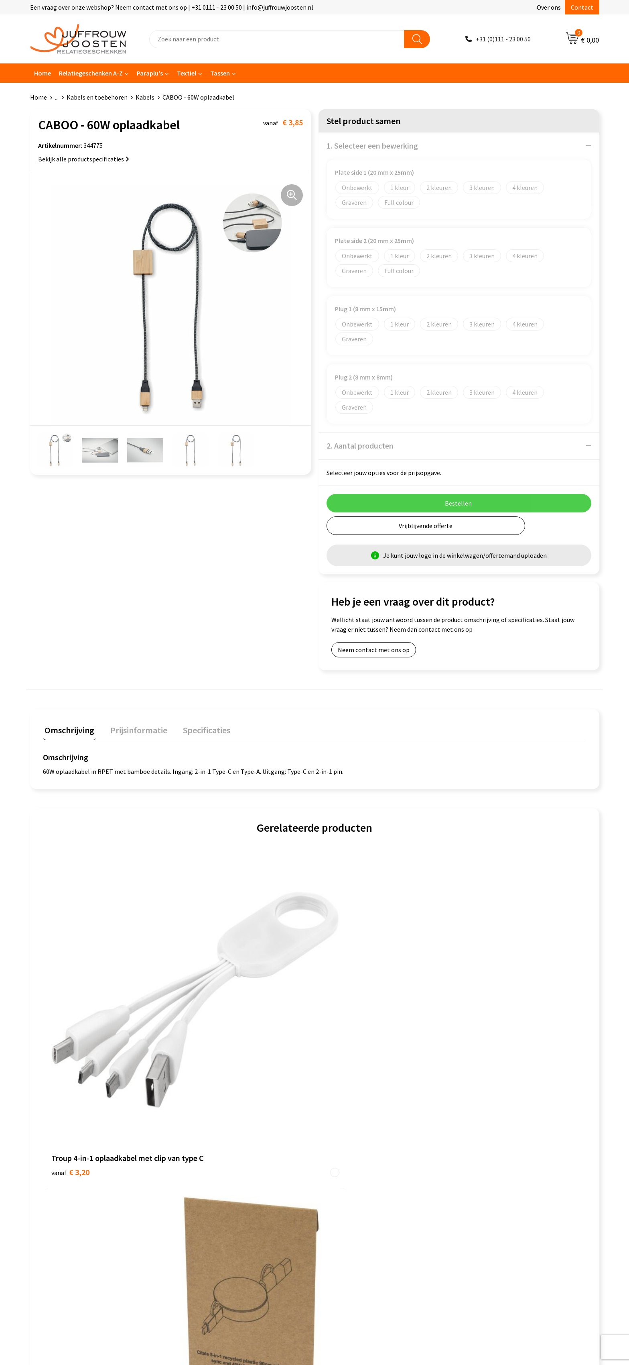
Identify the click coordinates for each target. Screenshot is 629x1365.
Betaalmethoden (207, 1172)
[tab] (68, 730)
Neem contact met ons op (374, 650)
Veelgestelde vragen (211, 1160)
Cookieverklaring (348, 1136)
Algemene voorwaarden (357, 1124)
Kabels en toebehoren (97, 97)
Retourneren (201, 1185)
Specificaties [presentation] (197, 728)
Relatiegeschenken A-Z (91, 73)
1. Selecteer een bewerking (372, 146)
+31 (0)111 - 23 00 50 (503, 39)
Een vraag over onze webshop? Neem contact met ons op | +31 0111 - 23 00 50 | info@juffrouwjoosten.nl (171, 7)
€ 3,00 (342, 1037)
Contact (582, 7)
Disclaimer (339, 1160)
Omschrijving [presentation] (68, 728)
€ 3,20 (70, 1013)
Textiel (186, 73)
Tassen (220, 73)
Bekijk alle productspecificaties (83, 159)
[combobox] (276, 39)
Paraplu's (150, 73)
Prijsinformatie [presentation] (133, 728)
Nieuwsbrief (199, 1148)
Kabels (145, 97)
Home (42, 73)
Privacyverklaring (348, 1148)
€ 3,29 (206, 1037)
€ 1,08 (478, 1013)
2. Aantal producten (360, 446)
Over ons (549, 7)
